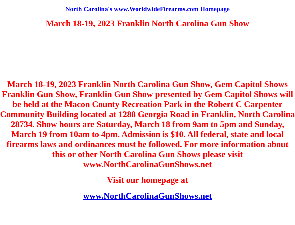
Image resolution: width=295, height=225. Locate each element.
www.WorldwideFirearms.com (156, 8)
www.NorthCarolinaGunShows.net (147, 196)
